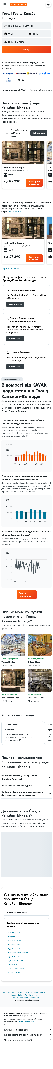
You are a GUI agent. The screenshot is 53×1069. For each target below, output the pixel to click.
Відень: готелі (14, 948)
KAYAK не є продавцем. (28, 1029)
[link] (34, 183)
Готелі (20, 992)
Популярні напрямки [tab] (16, 912)
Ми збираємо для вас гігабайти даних (28, 1034)
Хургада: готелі (14, 940)
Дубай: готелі (14, 956)
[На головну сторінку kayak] (18, 4)
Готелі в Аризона (31, 995)
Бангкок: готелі (14, 944)
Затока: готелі (14, 972)
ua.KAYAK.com (8, 992)
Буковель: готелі (15, 960)
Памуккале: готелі (16, 968)
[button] (5, 4)
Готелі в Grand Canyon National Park (25, 997)
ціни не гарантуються (26, 1021)
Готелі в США (16, 995)
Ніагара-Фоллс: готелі (18, 952)
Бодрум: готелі (14, 936)
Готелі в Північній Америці (36, 992)
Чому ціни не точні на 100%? (28, 1040)
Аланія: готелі (14, 932)
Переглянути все (10, 268)
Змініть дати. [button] (14, 211)
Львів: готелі (13, 964)
